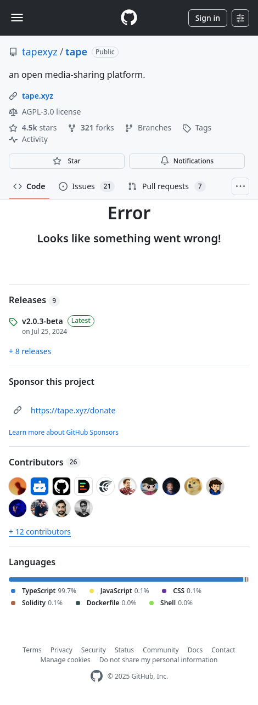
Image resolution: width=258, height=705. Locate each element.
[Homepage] (129, 18)
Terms (32, 650)
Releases (34, 300)
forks (92, 127)
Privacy (61, 650)
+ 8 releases (30, 351)
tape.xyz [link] (37, 95)
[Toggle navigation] (17, 17)
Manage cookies (66, 659)
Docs (195, 650)
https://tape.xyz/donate (73, 410)
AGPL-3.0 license (45, 111)
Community (161, 650)
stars (34, 127)
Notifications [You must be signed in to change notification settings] (187, 161)
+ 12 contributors (40, 531)
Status (124, 650)
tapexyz (40, 51)
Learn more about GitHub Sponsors (64, 432)
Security (93, 650)
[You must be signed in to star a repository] (67, 161)
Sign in (207, 18)
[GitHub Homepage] (96, 676)
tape (76, 51)
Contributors (45, 462)
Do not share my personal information (158, 659)
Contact (223, 650)
